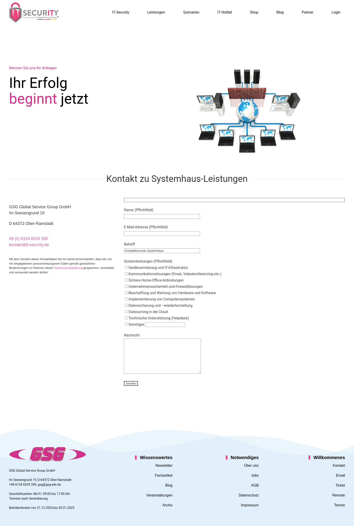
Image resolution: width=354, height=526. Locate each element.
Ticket (340, 485)
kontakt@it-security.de (29, 244)
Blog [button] (280, 12)
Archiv (167, 505)
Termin (339, 505)
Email (340, 475)
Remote (338, 495)
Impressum (250, 505)
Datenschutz (249, 495)
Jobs (255, 475)
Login (336, 12)
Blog (168, 485)
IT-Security (120, 12)
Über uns (251, 465)
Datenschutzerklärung (68, 268)
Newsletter (163, 465)
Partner (307, 12)
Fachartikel (163, 475)
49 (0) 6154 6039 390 (28, 238)
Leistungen (156, 12)
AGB (255, 485)
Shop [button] (254, 12)
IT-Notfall (224, 12)
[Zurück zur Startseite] (34, 12)
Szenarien (191, 12)
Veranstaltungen (159, 495)
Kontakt (339, 465)
